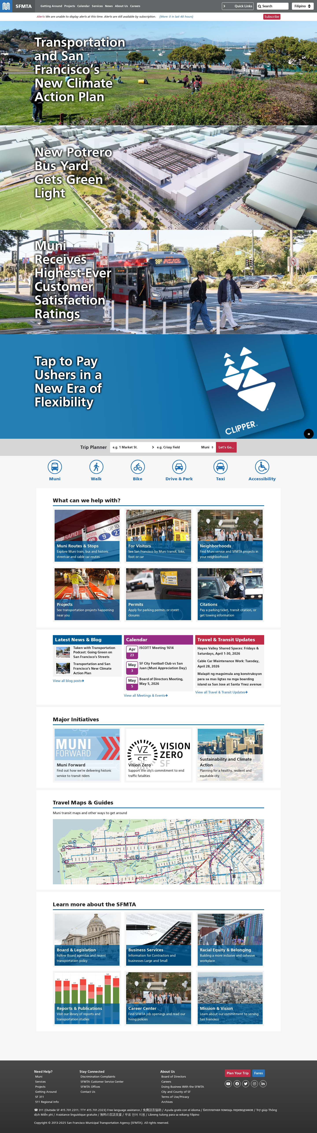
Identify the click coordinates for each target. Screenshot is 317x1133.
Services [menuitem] (97, 6)
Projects (40, 1087)
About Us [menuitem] (121, 6)
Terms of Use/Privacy (175, 1097)
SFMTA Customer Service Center (102, 1082)
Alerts (41, 17)
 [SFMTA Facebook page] (237, 1083)
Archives (167, 1102)
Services (40, 1082)
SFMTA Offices (90, 1087)
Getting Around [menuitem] (51, 6)
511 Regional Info (47, 1102)
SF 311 (39, 1097)
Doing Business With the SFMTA (182, 1087)
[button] (303, 6)
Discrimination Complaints (98, 1076)
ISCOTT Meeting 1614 (156, 648)
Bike (137, 479)
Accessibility (262, 479)
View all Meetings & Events (144, 696)
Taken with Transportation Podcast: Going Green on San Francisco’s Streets (94, 652)
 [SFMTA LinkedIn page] (263, 1083)
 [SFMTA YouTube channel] (228, 1083)
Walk (96, 479)
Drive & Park (179, 479)
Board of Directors (173, 1076)
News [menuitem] (109, 6)
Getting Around (46, 1092)
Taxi (220, 479)
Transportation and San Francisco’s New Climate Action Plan (92, 668)
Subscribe (272, 17)
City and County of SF (176, 1092)
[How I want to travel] (207, 447)
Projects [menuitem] (69, 6)
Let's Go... (226, 447)
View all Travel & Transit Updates (220, 692)
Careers (166, 1082)
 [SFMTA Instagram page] (254, 1083)
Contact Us (88, 1092)
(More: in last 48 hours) (176, 17)
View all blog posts (67, 681)
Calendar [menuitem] (83, 6)
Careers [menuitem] (135, 6)
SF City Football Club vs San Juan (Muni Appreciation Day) (163, 665)
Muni (55, 479)
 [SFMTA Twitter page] (245, 1083)
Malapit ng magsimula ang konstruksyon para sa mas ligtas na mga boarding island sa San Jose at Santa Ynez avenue (229, 679)
